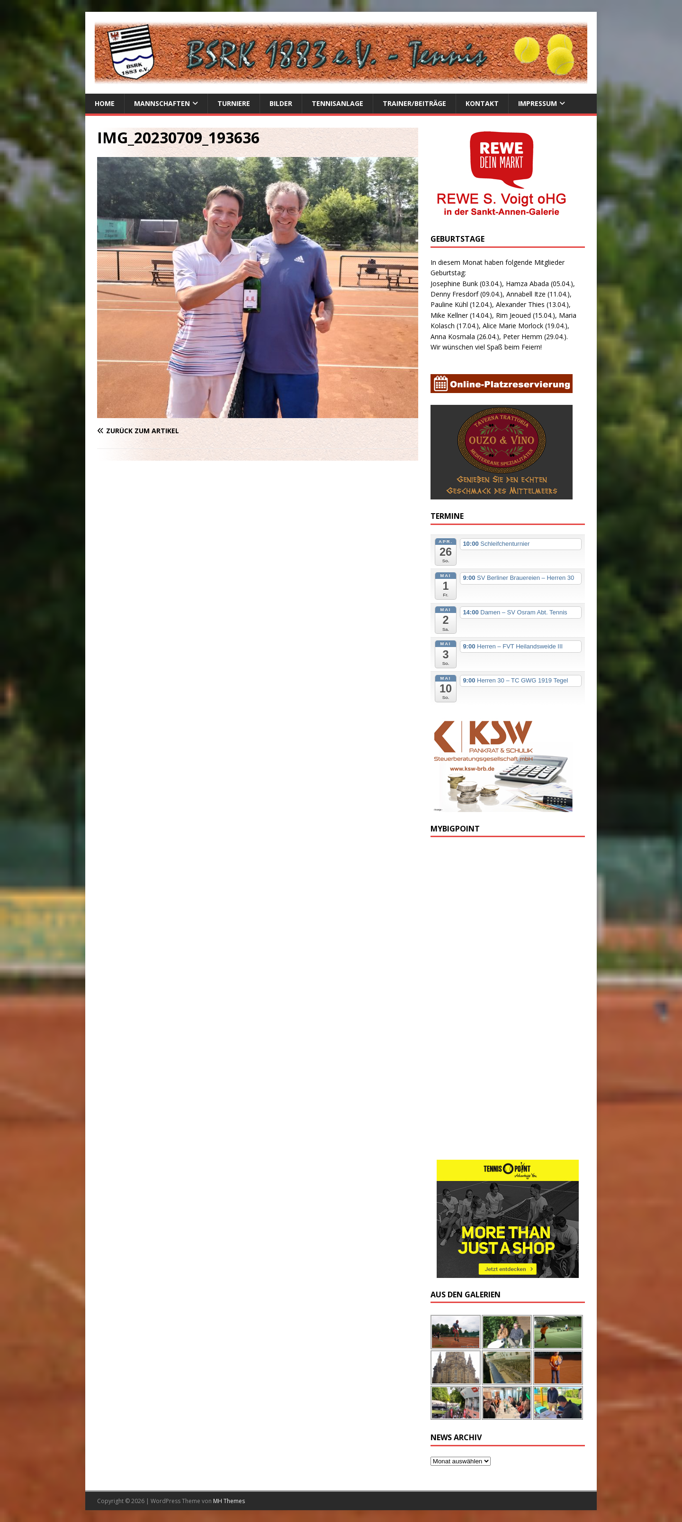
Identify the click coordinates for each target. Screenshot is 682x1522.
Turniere (233, 103)
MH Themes (229, 1501)
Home (105, 103)
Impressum (537, 103)
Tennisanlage (337, 103)
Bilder (280, 103)
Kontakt (482, 103)
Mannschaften (162, 103)
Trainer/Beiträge (414, 103)
